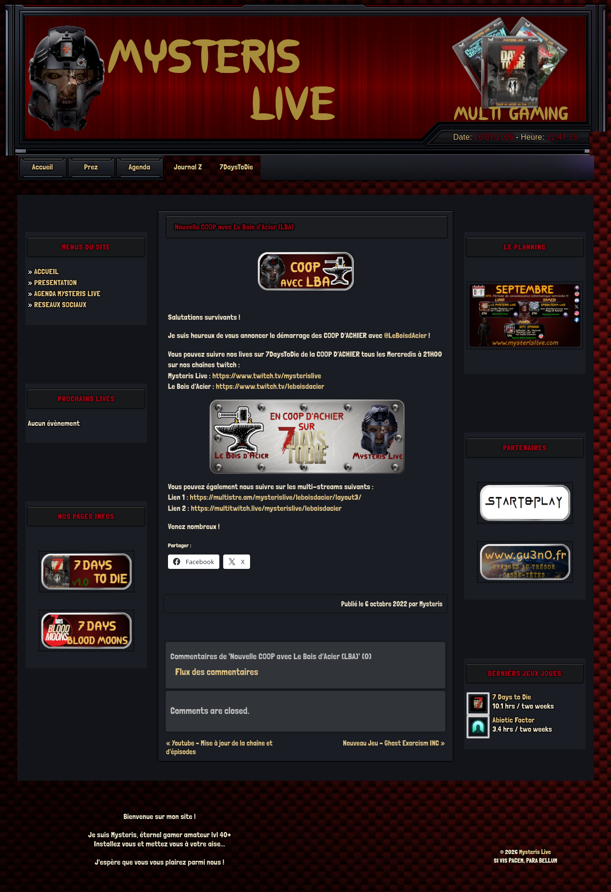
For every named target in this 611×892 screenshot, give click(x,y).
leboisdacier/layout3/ (328, 497)
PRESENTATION (55, 282)
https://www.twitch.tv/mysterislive (266, 375)
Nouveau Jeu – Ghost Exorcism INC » (394, 743)
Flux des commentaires (216, 671)
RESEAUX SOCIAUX (60, 304)
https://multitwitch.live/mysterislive (246, 508)
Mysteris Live (535, 852)
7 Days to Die (511, 696)
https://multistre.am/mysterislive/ (243, 497)
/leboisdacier (322, 508)
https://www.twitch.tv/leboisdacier (270, 386)
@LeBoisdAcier (405, 335)
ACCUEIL (46, 271)
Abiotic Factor (513, 719)
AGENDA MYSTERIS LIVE (67, 293)
